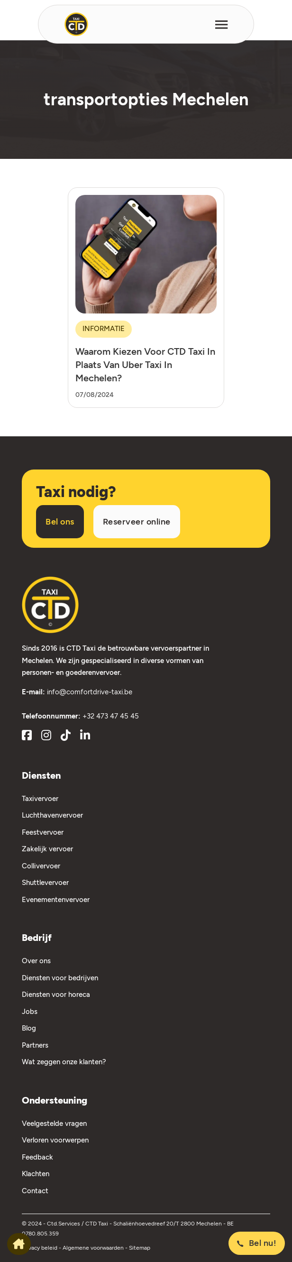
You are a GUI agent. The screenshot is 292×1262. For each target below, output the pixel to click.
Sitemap (139, 1247)
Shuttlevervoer (45, 882)
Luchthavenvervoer (52, 815)
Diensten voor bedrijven (60, 978)
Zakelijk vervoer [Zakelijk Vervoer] (47, 849)
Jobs (29, 1011)
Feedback (37, 1157)
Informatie (103, 328)
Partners (35, 1045)
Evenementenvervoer (56, 899)
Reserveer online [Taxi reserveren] (137, 521)
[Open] (221, 24)
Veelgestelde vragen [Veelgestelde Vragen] (54, 1123)
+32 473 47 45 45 (110, 716)
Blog (29, 1028)
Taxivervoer (40, 798)
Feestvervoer (43, 832)
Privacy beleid (40, 1247)
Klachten (35, 1174)
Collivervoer (41, 866)
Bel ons (60, 521)
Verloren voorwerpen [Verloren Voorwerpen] (55, 1140)
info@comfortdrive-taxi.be (89, 692)
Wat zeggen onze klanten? (64, 1062)
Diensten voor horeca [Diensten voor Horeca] (56, 994)
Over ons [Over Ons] (36, 961)
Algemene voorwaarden (94, 1247)
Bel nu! (256, 1243)
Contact (35, 1191)
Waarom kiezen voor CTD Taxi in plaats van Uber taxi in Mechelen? (145, 365)
